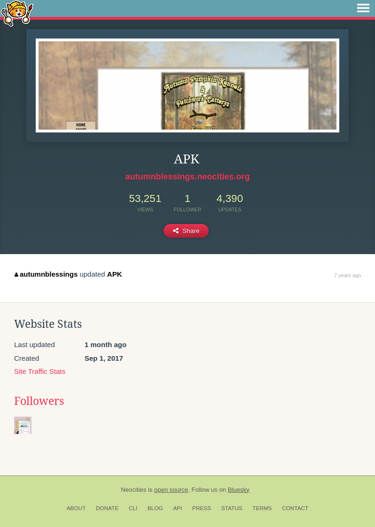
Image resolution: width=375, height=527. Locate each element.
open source (171, 489)
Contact (295, 508)
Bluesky (239, 489)
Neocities (133, 489)
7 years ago (347, 275)
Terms (262, 508)
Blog (155, 508)
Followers (39, 401)
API (177, 508)
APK (114, 274)
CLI (133, 508)
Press (201, 508)
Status (231, 508)
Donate (107, 508)
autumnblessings (46, 274)
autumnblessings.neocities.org (187, 176)
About (76, 508)
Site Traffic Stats (39, 371)
